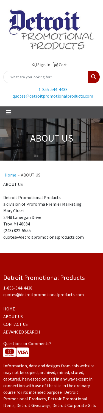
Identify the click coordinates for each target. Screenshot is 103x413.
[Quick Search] (45, 77)
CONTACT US (15, 324)
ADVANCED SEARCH (21, 332)
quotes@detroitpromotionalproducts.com (53, 96)
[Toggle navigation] (8, 112)
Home (10, 175)
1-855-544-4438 (53, 89)
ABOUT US (13, 316)
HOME (9, 309)
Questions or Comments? (27, 343)
